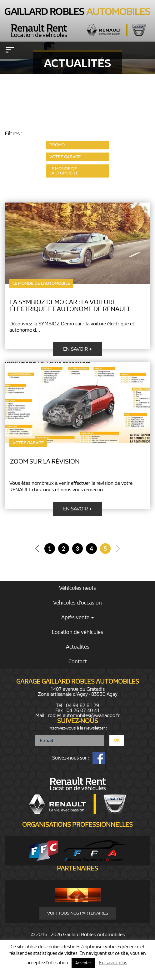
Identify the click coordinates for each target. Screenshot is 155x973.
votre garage (65, 156)
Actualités (77, 647)
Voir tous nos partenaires (77, 913)
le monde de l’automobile (63, 171)
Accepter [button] (83, 962)
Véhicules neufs (77, 588)
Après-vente (77, 617)
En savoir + (77, 349)
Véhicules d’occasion (77, 603)
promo (57, 145)
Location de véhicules (77, 632)
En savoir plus (113, 962)
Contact (77, 662)
